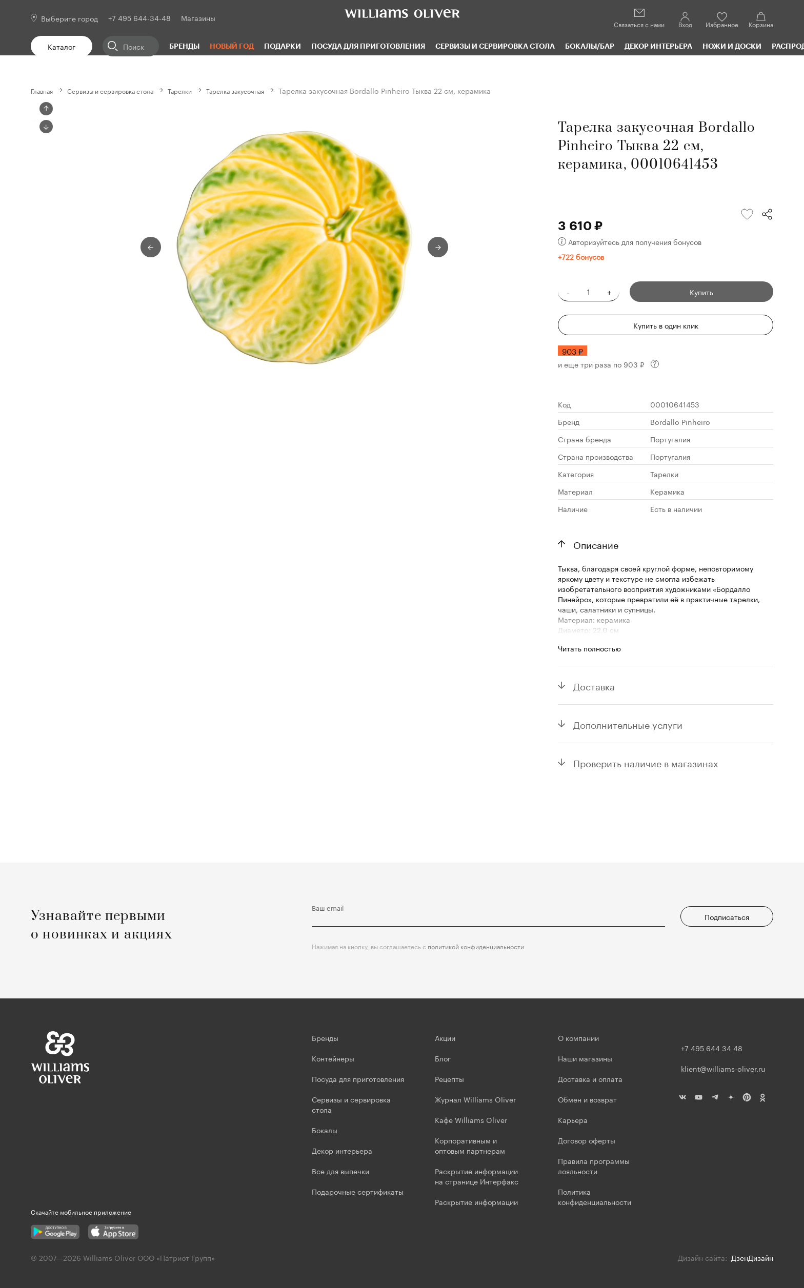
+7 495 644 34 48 (711, 1047)
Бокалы (324, 1129)
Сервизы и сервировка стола (495, 46)
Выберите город (69, 18)
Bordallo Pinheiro (680, 421)
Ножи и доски (731, 46)
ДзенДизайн (752, 1257)
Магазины (198, 17)
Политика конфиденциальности (594, 1196)
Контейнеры (333, 1058)
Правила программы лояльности (594, 1165)
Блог (443, 1058)
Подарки (282, 46)
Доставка (594, 685)
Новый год (232, 46)
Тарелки (202, 90)
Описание (595, 543)
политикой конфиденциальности (476, 946)
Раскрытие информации (476, 1201)
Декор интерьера (658, 46)
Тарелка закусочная (264, 90)
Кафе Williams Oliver (471, 1119)
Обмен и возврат (587, 1099)
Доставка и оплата (590, 1078)
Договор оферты (586, 1140)
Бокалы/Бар (589, 46)
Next (46, 303)
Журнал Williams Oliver (475, 1099)
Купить (701, 291)
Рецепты (449, 1078)
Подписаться (727, 916)
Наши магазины (585, 1058)
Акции (445, 1037)
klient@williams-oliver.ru (723, 1068)
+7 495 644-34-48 (139, 17)
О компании (578, 1037)
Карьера (573, 1119)
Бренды (184, 46)
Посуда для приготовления (368, 46)
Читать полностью (589, 647)
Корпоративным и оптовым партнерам (470, 1145)
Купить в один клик (665, 324)
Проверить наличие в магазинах (645, 761)
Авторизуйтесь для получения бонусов (629, 241)
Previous (46, 108)
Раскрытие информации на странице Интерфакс (476, 1176)
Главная (44, 90)
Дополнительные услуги (627, 723)
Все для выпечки (340, 1170)
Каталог (61, 46)
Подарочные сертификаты (358, 1191)
